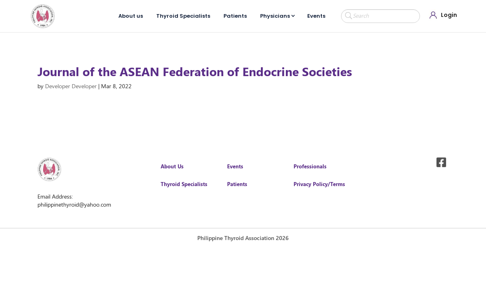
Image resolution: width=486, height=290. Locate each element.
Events (316, 16)
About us (130, 16)
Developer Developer (71, 86)
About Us (172, 166)
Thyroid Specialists (183, 16)
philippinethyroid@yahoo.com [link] (74, 204)
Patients (235, 16)
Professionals (310, 166)
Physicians (275, 16)
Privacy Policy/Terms (319, 183)
